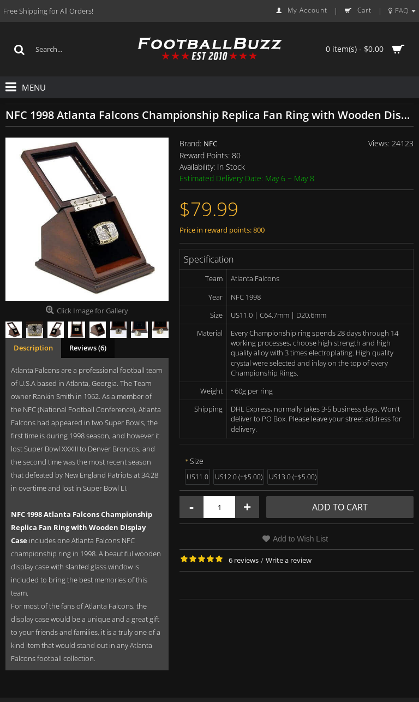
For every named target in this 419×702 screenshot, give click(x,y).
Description (33, 348)
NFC (210, 143)
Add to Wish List (300, 538)
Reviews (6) (87, 348)
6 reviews (244, 560)
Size (196, 461)
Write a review (289, 560)
